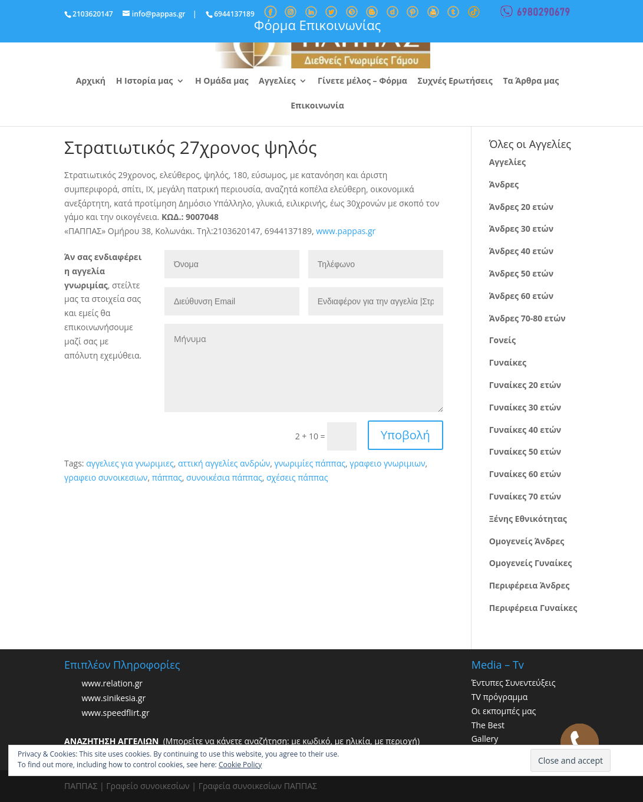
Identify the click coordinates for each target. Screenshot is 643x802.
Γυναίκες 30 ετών (525, 407)
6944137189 (234, 14)
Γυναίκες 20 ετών (525, 384)
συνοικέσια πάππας (224, 477)
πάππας (167, 477)
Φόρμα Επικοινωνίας (317, 25)
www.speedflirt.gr (115, 712)
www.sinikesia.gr (113, 698)
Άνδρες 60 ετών (521, 295)
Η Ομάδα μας (221, 81)
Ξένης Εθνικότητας (528, 518)
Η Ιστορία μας (144, 81)
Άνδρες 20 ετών (521, 206)
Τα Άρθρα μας (531, 81)
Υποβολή (405, 435)
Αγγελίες (277, 81)
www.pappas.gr (345, 230)
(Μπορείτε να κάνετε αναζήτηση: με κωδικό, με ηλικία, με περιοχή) (242, 741)
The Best (487, 725)
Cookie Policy (240, 765)
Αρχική (90, 81)
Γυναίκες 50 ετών (525, 451)
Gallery (485, 738)
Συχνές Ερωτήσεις (455, 81)
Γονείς (502, 340)
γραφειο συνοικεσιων (105, 477)
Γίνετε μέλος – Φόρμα (362, 81)
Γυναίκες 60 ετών (525, 473)
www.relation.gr (112, 683)
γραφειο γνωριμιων (387, 463)
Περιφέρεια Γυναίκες (533, 607)
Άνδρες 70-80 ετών (527, 318)
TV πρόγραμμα (499, 696)
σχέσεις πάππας (297, 477)
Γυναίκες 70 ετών (525, 496)
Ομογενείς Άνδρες (527, 541)
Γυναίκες (507, 362)
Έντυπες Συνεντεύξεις (513, 682)
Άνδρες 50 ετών (521, 273)
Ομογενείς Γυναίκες (530, 562)
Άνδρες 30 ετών (521, 228)
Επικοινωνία (317, 106)
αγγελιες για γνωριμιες (130, 463)
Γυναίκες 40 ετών (525, 429)
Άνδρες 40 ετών (521, 251)
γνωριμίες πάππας (310, 463)
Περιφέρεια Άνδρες (529, 585)
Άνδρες (504, 184)
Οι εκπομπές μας (503, 710)
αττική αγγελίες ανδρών (224, 463)
